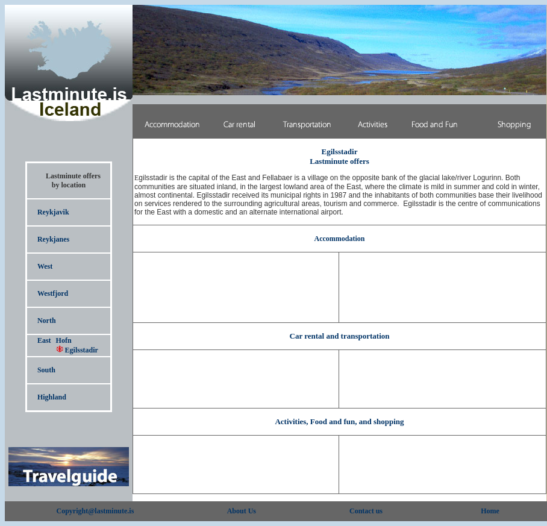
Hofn (64, 340)
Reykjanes (53, 239)
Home (490, 511)
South (46, 370)
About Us (241, 511)
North (46, 320)
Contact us (366, 511)
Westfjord (52, 293)
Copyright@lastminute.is (95, 511)
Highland (51, 397)
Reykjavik (53, 212)
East (44, 340)
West (44, 266)
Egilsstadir (77, 350)
